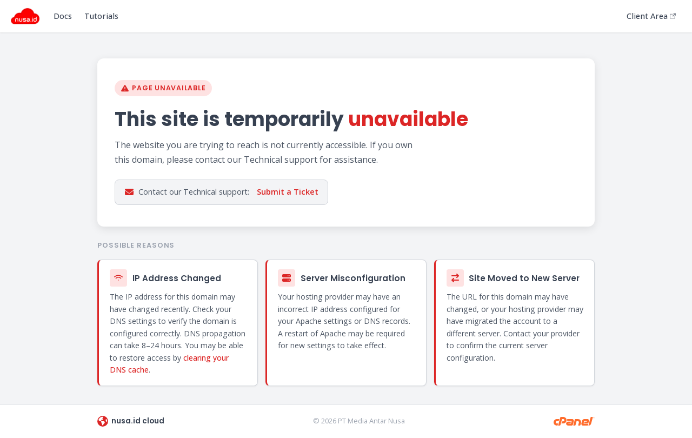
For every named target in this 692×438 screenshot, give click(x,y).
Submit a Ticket (287, 192)
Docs (63, 16)
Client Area (651, 16)
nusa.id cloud (130, 421)
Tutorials (101, 16)
